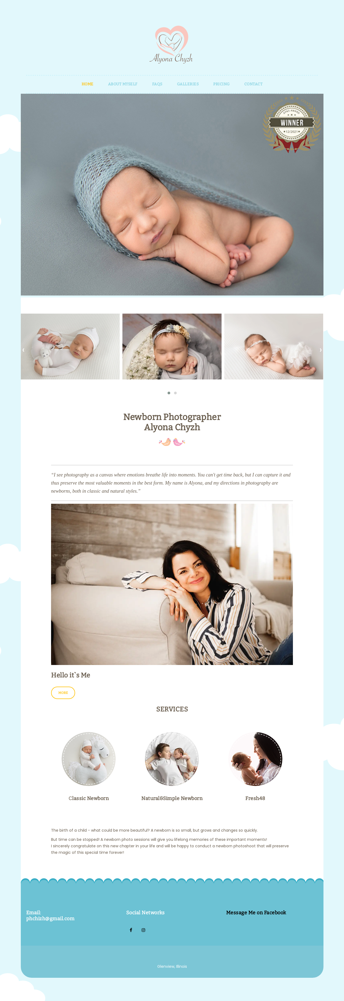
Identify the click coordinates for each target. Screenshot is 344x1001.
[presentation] (23, 349)
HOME (87, 84)
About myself (123, 84)
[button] (169, 393)
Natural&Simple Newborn (171, 799)
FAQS (157, 84)
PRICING (221, 84)
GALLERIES (188, 84)
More (63, 693)
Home (5, 997)
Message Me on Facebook (256, 913)
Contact (253, 84)
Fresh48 (255, 799)
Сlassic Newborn (89, 799)
